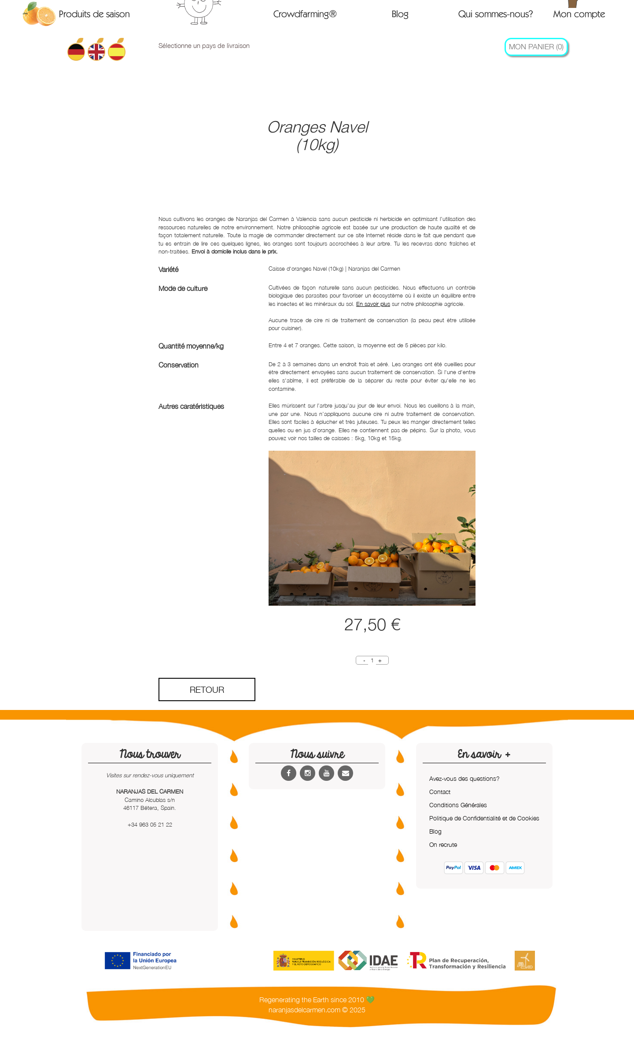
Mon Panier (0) (536, 46)
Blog (400, 13)
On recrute (443, 844)
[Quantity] (372, 661)
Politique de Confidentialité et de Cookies (484, 818)
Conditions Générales (458, 805)
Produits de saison (94, 13)
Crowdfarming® (305, 13)
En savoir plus (373, 303)
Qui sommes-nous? (495, 13)
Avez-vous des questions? (464, 778)
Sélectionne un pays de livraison (204, 45)
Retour (207, 689)
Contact (439, 791)
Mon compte (579, 13)
